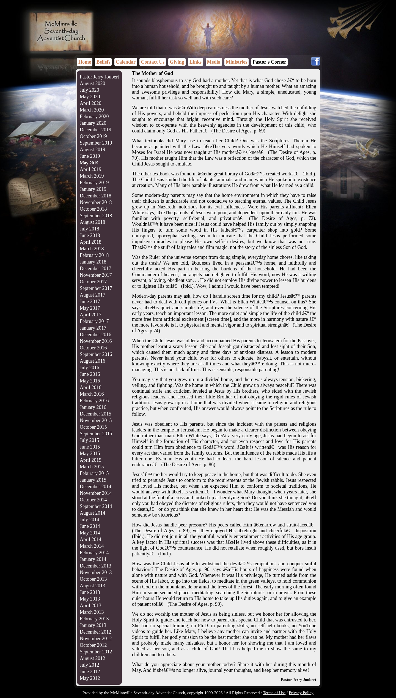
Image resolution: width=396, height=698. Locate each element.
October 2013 (93, 579)
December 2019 (95, 129)
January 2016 (93, 407)
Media (214, 62)
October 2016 (93, 348)
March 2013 (92, 612)
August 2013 (92, 585)
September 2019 (96, 143)
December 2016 (95, 334)
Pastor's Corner (269, 62)
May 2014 (90, 533)
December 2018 (95, 196)
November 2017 (96, 275)
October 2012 (93, 645)
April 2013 (90, 605)
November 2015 (96, 420)
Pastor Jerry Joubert (99, 77)
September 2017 (96, 288)
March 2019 (92, 176)
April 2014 (90, 539)
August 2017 (92, 295)
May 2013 (90, 599)
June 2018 (90, 235)
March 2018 (92, 248)
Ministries (236, 62)
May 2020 (90, 96)
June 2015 (90, 447)
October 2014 (93, 500)
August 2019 (92, 149)
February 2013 (94, 618)
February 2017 (94, 321)
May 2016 (90, 381)
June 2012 (90, 671)
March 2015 (92, 466)
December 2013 (95, 566)
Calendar (126, 62)
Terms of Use (274, 692)
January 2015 (93, 480)
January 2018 (93, 262)
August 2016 (92, 361)
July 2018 (89, 229)
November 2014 (96, 493)
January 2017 (93, 328)
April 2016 (90, 387)
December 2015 (95, 414)
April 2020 (90, 103)
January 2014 (93, 559)
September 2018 (96, 215)
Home (84, 62)
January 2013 (93, 625)
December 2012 (95, 632)
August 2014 (92, 513)
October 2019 (93, 136)
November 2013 (96, 572)
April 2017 (90, 314)
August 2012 (92, 658)
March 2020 (92, 110)
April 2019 (90, 169)
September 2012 (96, 651)
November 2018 (96, 202)
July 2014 (89, 519)
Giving (177, 62)
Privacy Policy (301, 692)
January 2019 (93, 189)
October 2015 (93, 427)
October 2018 (93, 209)
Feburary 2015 (94, 473)
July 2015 (89, 440)
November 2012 (96, 638)
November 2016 (96, 341)
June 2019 (90, 156)
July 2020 (89, 90)
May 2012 (90, 678)
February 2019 (94, 182)
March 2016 (92, 394)
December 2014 (95, 486)
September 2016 (96, 354)
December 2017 (95, 268)
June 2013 (90, 592)
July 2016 (89, 367)
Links (195, 62)
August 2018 (92, 222)
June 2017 (90, 301)
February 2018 (94, 255)
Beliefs (103, 62)
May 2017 (90, 308)
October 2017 (93, 281)
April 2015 (90, 460)
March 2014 (92, 546)
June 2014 (90, 526)
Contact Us (152, 62)
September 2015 (96, 433)
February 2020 (94, 116)
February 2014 (94, 552)
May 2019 (89, 163)
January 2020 (93, 123)
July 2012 (89, 665)
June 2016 (90, 374)
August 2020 (92, 83)
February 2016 (94, 400)
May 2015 (90, 453)
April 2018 (90, 242)
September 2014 (96, 506)
